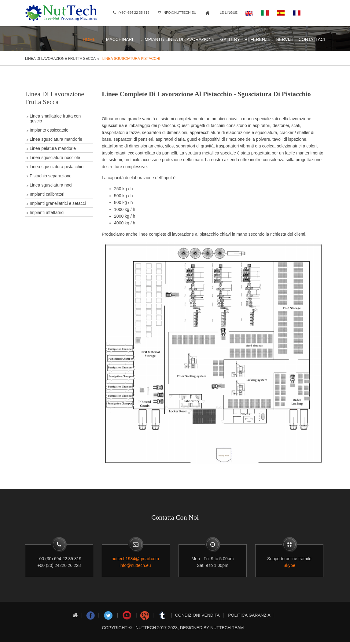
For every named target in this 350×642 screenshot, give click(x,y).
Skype (291, 563)
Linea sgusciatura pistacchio (57, 165)
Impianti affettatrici (47, 211)
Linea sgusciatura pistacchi (131, 58)
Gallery (229, 38)
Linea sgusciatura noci (51, 184)
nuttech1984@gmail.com (136, 556)
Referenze (257, 38)
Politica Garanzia (249, 612)
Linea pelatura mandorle (53, 147)
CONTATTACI (311, 38)
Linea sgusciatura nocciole (55, 156)
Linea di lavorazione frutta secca (61, 58)
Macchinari (119, 38)
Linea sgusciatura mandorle (56, 138)
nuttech (145, 624)
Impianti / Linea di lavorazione (178, 38)
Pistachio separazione (51, 174)
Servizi (284, 38)
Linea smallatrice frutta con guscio (55, 117)
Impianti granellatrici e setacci (58, 202)
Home (88, 38)
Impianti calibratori (47, 193)
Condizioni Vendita (197, 612)
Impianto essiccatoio (49, 129)
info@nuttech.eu (181, 12)
